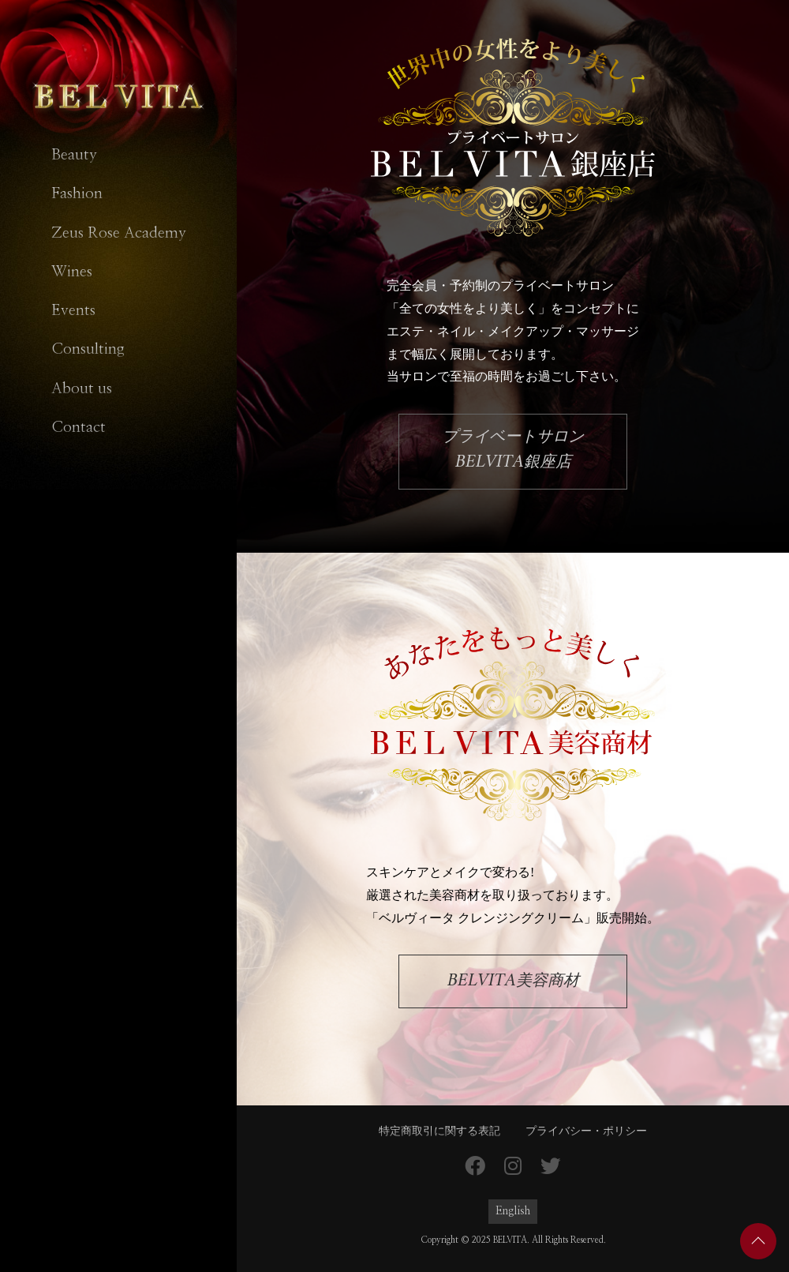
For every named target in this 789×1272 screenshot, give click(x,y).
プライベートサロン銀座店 (513, 451)
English (512, 1211)
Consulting (88, 349)
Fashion (77, 193)
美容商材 (513, 980)
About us (81, 388)
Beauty (74, 155)
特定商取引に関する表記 (439, 1131)
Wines (71, 272)
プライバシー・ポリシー (586, 1131)
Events (73, 310)
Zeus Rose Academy (118, 233)
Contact (78, 427)
